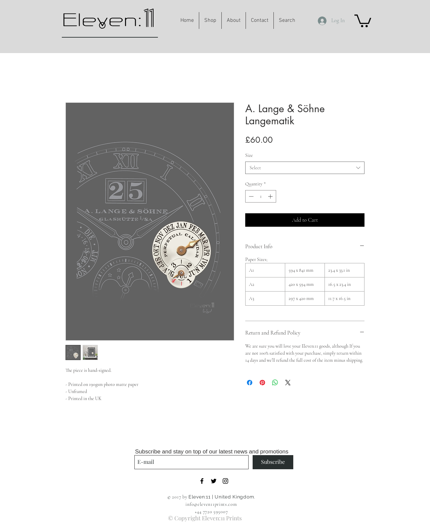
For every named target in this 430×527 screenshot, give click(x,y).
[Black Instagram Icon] (225, 481)
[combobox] (304, 168)
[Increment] (271, 196)
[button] (362, 20)
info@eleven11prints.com (211, 504)
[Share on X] (288, 383)
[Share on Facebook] (250, 383)
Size (249, 155)
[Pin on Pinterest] (262, 383)
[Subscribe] (273, 462)
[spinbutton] (261, 196)
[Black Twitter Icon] (213, 481)
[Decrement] (250, 196)
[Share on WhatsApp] (275, 383)
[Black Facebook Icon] (202, 481)
